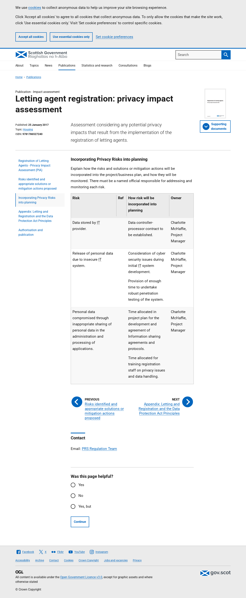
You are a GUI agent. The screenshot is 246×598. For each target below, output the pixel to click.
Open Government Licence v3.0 (81, 577)
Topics (34, 65)
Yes (81, 485)
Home (18, 77)
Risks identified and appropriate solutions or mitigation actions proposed (37, 183)
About (19, 65)
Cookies (68, 560)
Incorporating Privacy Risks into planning (36, 200)
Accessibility (22, 560)
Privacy (137, 560)
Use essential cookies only (71, 37)
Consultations (128, 65)
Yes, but (84, 506)
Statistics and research (96, 65)
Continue (80, 522)
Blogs (147, 65)
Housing (28, 129)
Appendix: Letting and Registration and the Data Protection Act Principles (35, 216)
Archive (39, 560)
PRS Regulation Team (99, 448)
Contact (54, 560)
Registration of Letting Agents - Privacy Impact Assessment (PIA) (34, 165)
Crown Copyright (89, 560)
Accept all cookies (31, 37)
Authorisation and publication (30, 232)
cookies (34, 7)
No (80, 495)
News (48, 65)
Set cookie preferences (114, 37)
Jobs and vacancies (116, 560)
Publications (66, 65)
